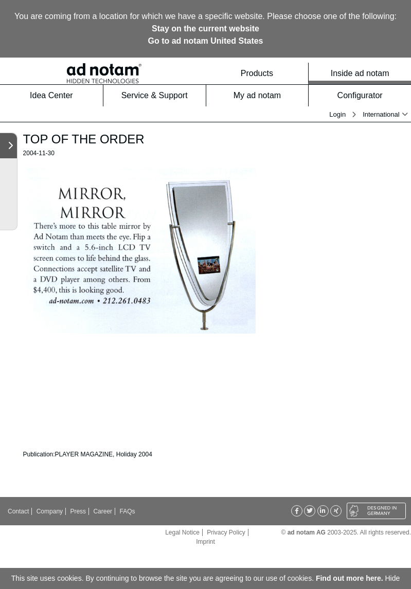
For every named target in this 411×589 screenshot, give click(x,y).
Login (337, 114)
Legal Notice (182, 532)
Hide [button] (392, 578)
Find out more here (348, 578)
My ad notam (268, 95)
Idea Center (63, 95)
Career (102, 511)
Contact (18, 511)
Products (271, 73)
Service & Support (160, 95)
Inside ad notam (368, 73)
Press (78, 511)
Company (50, 511)
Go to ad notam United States (205, 40)
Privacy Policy (226, 532)
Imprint (205, 541)
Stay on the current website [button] (205, 28)
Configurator (371, 95)
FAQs (127, 511)
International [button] (381, 114)
